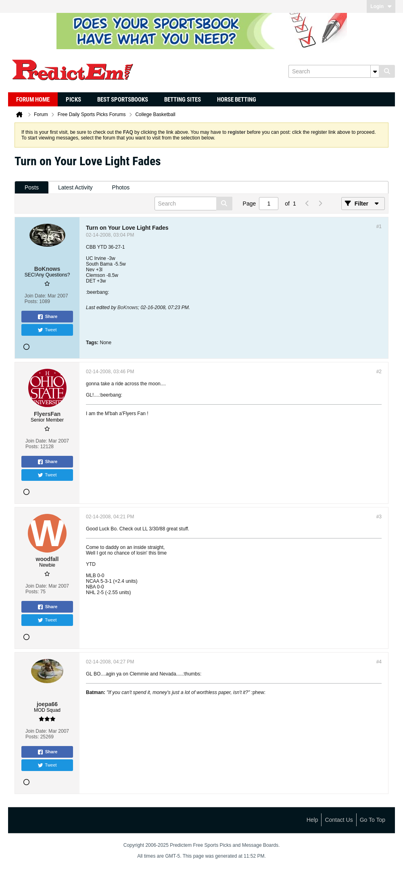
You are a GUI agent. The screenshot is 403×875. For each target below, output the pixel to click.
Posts (32, 187)
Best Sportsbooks (122, 99)
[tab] (31, 187)
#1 (379, 226)
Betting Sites (182, 99)
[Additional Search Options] (374, 71)
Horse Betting (236, 99)
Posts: (31, 301)
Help (312, 820)
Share (47, 317)
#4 (379, 662)
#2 (379, 371)
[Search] (333, 71)
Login (381, 6)
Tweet (47, 330)
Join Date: (35, 296)
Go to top (372, 820)
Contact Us (339, 820)
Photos (121, 187)
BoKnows (127, 307)
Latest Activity (75, 187)
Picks (73, 99)
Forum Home (33, 99)
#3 (379, 517)
